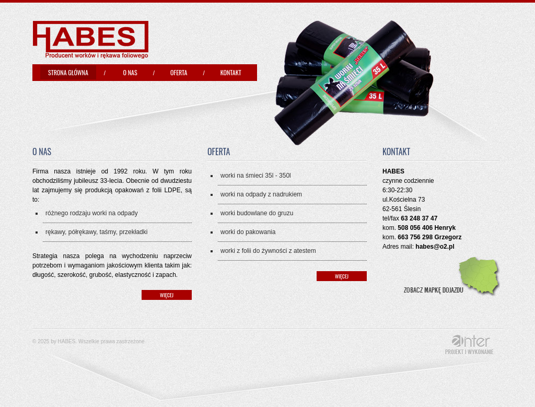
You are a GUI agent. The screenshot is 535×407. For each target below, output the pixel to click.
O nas (130, 72)
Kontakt (230, 72)
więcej (166, 295)
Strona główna (68, 72)
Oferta (178, 72)
